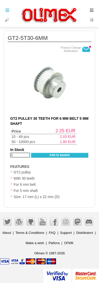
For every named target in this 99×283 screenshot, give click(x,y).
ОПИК (68, 243)
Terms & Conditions (29, 233)
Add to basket (59, 155)
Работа (54, 243)
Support (66, 233)
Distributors (84, 233)
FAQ (52, 233)
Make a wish (35, 243)
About (6, 233)
